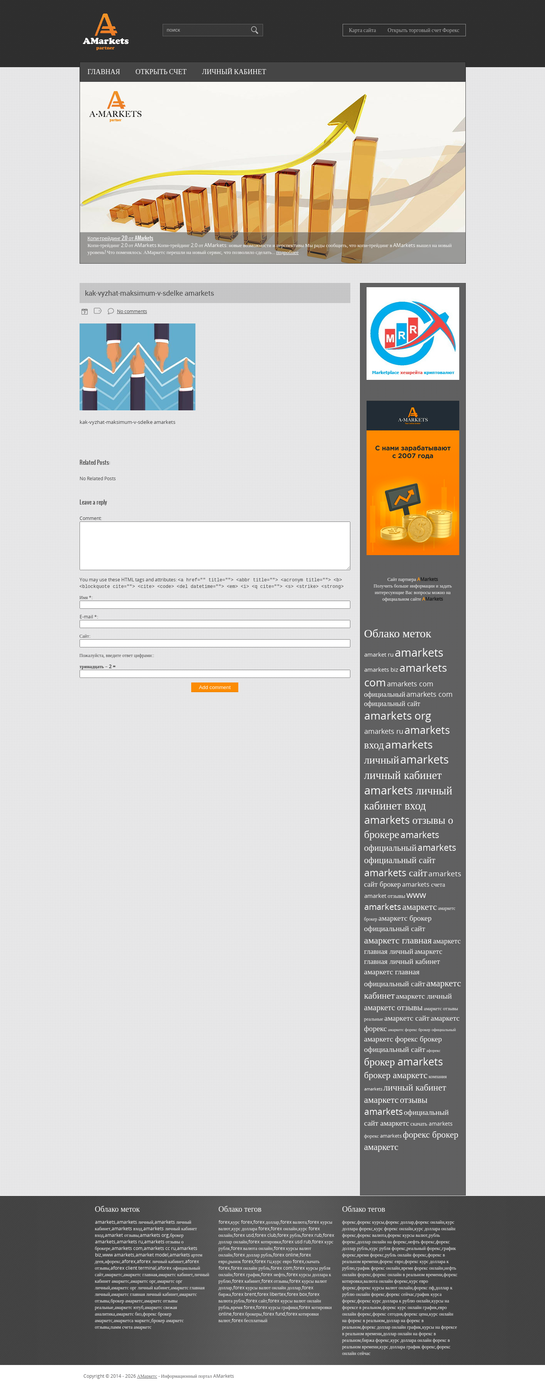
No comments (132, 311)
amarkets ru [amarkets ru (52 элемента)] (383, 731)
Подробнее (287, 252)
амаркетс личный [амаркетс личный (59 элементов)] (424, 996)
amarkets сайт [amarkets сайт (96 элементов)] (396, 872)
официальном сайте (412, 599)
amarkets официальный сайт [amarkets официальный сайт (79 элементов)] (410, 853)
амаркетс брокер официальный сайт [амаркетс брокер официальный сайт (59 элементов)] (398, 923)
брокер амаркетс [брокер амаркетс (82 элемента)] (396, 1075)
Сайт (84, 645)
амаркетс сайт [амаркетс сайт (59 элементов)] (407, 1018)
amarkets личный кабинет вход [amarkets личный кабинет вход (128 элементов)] (408, 797)
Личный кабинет (234, 71)
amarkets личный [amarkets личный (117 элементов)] (398, 752)
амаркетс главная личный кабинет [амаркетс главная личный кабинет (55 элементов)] (403, 956)
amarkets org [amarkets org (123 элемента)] (397, 715)
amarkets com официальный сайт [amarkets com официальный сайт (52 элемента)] (408, 698)
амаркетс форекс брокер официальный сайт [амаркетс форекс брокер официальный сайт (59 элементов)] (403, 1043)
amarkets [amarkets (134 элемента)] (419, 652)
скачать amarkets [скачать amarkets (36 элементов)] (432, 1123)
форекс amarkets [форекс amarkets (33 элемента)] (383, 1135)
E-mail (88, 626)
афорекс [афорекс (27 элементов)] (433, 1050)
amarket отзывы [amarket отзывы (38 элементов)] (385, 895)
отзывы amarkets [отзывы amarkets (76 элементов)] (396, 1106)
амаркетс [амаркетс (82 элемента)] (419, 906)
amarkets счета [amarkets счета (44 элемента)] (423, 884)
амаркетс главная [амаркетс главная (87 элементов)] (398, 939)
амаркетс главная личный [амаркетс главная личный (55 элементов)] (412, 946)
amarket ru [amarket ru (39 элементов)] (379, 654)
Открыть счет (161, 71)
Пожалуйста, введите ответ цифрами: (116, 664)
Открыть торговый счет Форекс (423, 30)
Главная (104, 71)
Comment (90, 518)
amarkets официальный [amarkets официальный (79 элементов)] (401, 841)
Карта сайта (362, 30)
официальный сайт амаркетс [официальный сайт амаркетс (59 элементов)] (406, 1117)
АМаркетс (147, 1376)
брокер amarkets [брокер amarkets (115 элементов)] (403, 1061)
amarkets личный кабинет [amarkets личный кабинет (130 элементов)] (406, 767)
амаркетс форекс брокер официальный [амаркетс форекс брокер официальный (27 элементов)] (422, 1029)
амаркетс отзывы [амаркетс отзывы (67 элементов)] (393, 1007)
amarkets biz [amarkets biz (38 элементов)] (381, 669)
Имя (86, 606)
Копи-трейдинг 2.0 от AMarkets (120, 238)
